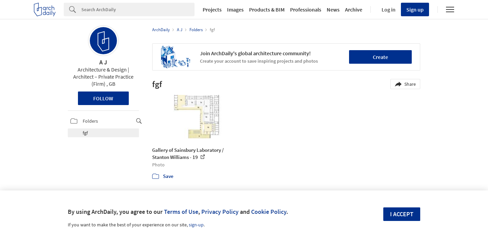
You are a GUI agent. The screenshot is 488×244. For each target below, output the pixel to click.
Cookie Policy (268, 212)
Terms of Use (181, 212)
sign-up (196, 225)
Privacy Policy (220, 212)
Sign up (415, 9)
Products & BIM (267, 9)
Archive (353, 9)
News (333, 9)
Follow (103, 98)
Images (235, 9)
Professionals (305, 9)
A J (103, 62)
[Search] (138, 9)
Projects (212, 9)
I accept (401, 214)
